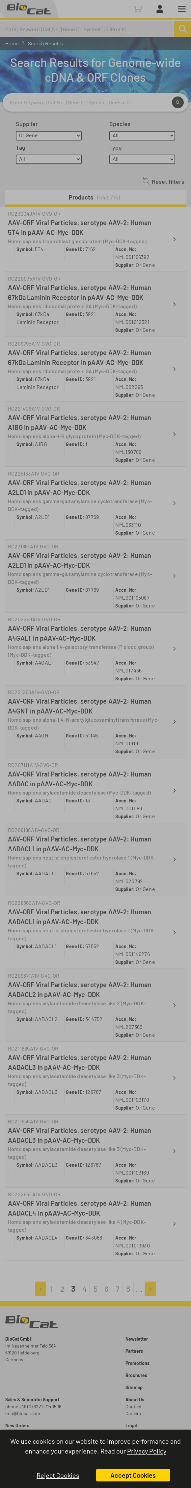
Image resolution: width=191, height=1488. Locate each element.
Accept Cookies (133, 1475)
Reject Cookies (58, 1475)
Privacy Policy (146, 1451)
